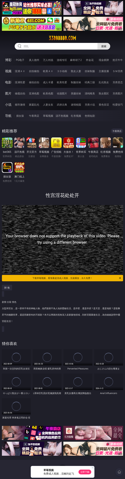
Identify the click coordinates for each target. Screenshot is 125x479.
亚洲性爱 (20, 82)
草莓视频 (48, 116)
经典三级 (90, 82)
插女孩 (20, 116)
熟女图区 (104, 93)
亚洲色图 (34, 93)
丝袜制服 (90, 71)
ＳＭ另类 (118, 71)
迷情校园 (76, 104)
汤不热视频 (62, 116)
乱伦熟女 (104, 82)
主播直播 (104, 71)
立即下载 (84, 471)
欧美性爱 (62, 82)
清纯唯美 (90, 93)
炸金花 (90, 60)
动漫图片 (62, 93)
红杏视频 (76, 116)
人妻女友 (48, 104)
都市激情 (20, 104)
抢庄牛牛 (118, 60)
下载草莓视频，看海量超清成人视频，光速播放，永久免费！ (76, 278)
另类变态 (118, 82)
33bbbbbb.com (62, 38)
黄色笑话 (104, 104)
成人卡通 (48, 82)
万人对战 (48, 60)
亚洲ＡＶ (20, 71)
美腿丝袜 (76, 93)
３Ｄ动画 (62, 71)
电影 (8, 82)
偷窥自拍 (20, 93)
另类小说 (90, 104)
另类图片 (118, 93)
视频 (8, 71)
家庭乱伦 (34, 104)
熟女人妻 (76, 71)
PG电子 (20, 60)
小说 (8, 104)
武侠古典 (62, 104)
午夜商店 (34, 116)
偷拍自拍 (34, 82)
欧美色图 (48, 93)
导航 (8, 116)
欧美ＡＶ (48, 71)
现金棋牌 (104, 60)
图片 (8, 93)
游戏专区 (62, 60)
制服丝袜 (76, 82)
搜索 (103, 46)
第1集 (7, 287)
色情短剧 (90, 116)
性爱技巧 (118, 104)
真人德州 (34, 60)
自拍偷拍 (34, 71)
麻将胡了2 (76, 60)
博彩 (8, 60)
